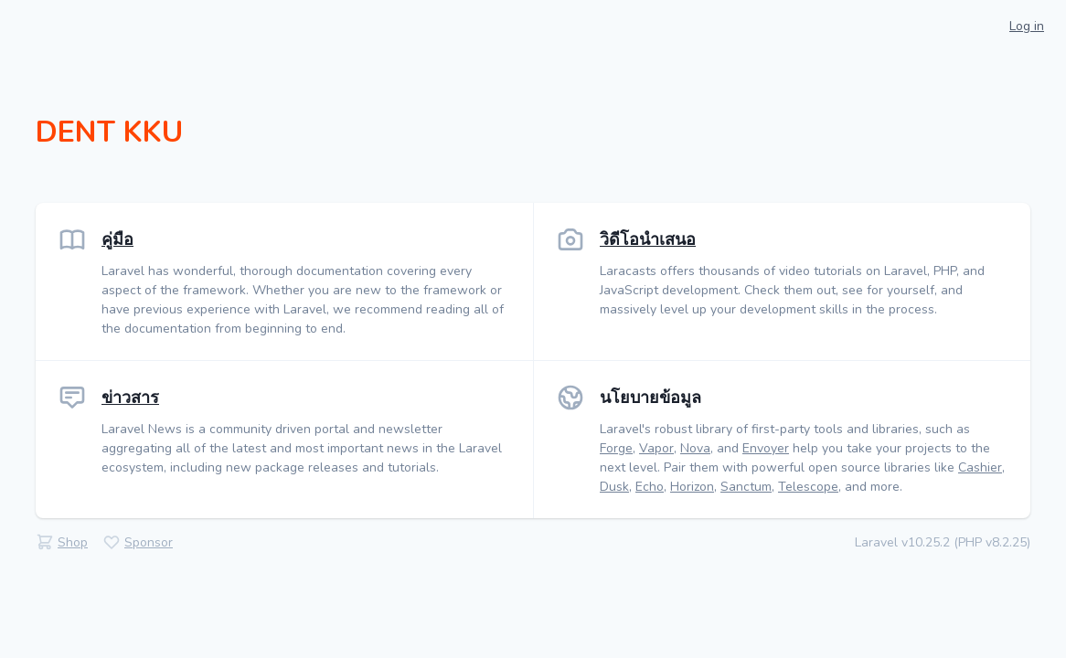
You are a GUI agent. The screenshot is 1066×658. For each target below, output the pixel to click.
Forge (616, 448)
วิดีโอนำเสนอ (648, 239)
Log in (1026, 26)
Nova (695, 448)
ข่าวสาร (130, 398)
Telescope (808, 486)
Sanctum (746, 486)
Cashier (980, 467)
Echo (649, 486)
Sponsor (148, 542)
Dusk (614, 486)
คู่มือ (117, 239)
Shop (73, 542)
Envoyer (765, 448)
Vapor (656, 448)
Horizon (692, 486)
